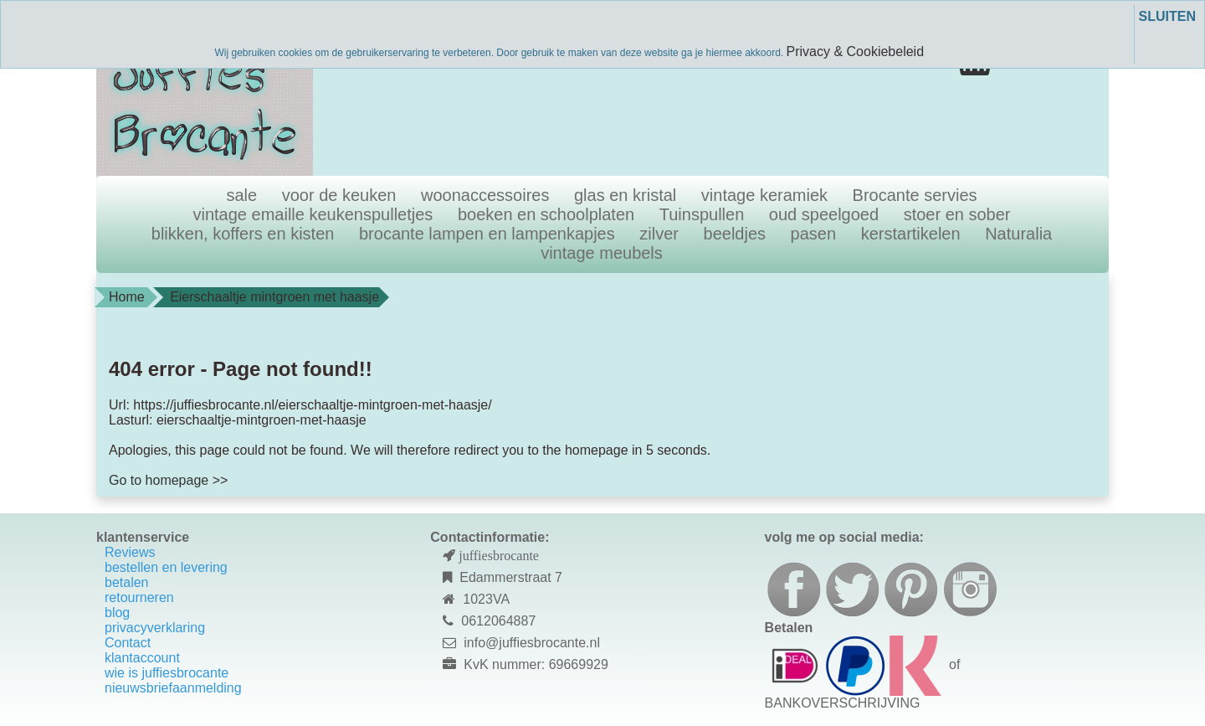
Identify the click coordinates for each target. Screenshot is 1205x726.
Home (127, 297)
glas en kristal (625, 195)
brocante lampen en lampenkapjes (487, 233)
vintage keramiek (764, 195)
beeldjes (735, 233)
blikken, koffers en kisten (243, 233)
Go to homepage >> (168, 480)
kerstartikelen (911, 233)
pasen (814, 233)
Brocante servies (915, 195)
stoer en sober (957, 214)
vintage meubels (602, 253)
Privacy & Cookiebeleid (856, 51)
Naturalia (1018, 233)
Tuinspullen (702, 214)
